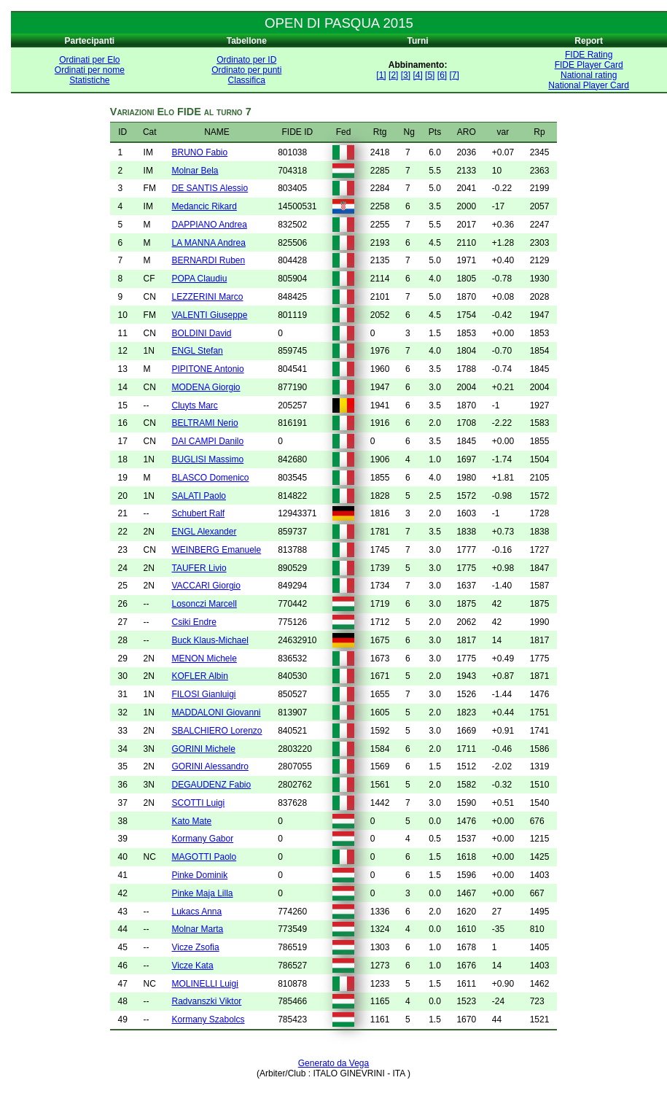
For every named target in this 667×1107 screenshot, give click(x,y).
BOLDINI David (201, 333)
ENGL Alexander (203, 532)
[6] (442, 75)
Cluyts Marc (194, 405)
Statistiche (89, 80)
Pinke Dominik (199, 875)
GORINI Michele (203, 749)
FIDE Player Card (589, 65)
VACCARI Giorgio (205, 585)
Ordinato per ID (246, 60)
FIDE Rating (588, 55)
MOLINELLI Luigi (204, 984)
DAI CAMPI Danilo (207, 441)
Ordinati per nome (90, 70)
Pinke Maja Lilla (202, 893)
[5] (429, 75)
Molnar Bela (194, 171)
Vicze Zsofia (195, 947)
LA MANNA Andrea (208, 243)
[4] (417, 75)
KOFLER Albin (199, 676)
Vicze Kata (192, 965)
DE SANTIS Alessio (209, 188)
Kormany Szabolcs (207, 1019)
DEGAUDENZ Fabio (211, 785)
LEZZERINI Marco (207, 297)
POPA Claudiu (199, 278)
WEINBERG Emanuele (216, 550)
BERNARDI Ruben (208, 260)
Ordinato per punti (246, 70)
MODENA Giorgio (205, 387)
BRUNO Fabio (199, 152)
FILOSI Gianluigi (203, 694)
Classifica (246, 80)
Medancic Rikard (203, 206)
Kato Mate (191, 821)
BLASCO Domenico (210, 478)
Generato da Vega (333, 1063)
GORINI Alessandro (209, 766)
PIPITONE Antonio (207, 369)
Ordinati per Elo (89, 60)
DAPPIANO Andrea (208, 225)
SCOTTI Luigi (198, 803)
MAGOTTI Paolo (203, 857)
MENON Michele (203, 658)
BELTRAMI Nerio (204, 423)
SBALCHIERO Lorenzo (216, 731)
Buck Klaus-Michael (209, 640)
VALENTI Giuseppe (209, 315)
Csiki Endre (193, 622)
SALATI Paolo (198, 496)
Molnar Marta (197, 929)
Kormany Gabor (202, 839)
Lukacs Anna (196, 911)
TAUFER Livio (198, 568)
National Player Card (588, 85)
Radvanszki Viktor (206, 1001)
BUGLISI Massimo (207, 459)
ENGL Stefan (196, 351)
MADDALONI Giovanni (215, 712)
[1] (381, 75)
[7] (454, 75)
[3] (405, 75)
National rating (589, 75)
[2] (393, 75)
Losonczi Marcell (203, 604)
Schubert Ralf (198, 513)
